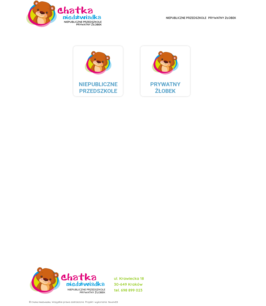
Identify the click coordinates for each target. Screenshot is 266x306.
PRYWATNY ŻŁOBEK (222, 17)
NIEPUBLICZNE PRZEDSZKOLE (186, 17)
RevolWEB (117, 301)
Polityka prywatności (223, 267)
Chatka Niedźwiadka (42, 301)
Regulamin (230, 271)
